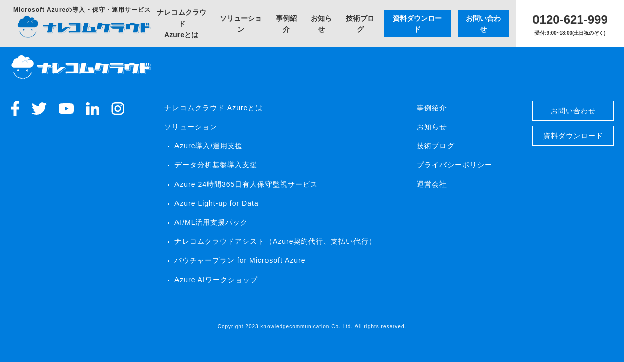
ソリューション (241, 23)
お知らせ (321, 23)
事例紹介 (286, 23)
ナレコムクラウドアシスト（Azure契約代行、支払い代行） (275, 241)
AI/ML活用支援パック (211, 222)
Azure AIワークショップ (216, 280)
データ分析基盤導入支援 (215, 165)
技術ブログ (360, 23)
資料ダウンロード (417, 23)
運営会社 (432, 184)
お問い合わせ (483, 23)
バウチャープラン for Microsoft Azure (240, 260)
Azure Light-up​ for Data (216, 203)
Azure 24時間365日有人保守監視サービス (246, 184)
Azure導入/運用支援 (208, 146)
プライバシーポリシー (454, 165)
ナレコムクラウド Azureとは (213, 108)
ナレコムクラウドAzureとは (181, 23)
